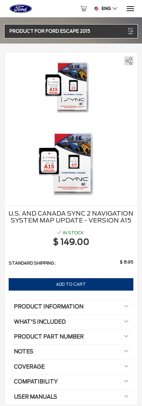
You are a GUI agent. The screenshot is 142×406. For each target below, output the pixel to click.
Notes (71, 352)
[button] (67, 31)
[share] (127, 59)
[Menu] (129, 9)
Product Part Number (71, 337)
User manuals (71, 397)
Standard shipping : (32, 263)
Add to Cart (71, 284)
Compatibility (71, 382)
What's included (71, 322)
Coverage (71, 367)
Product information (71, 307)
